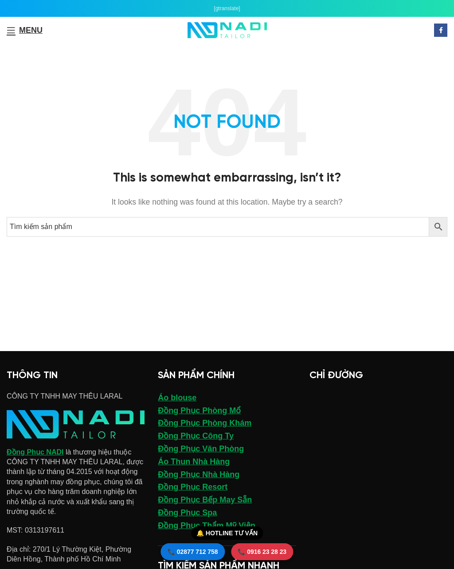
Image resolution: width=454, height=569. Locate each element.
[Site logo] (227, 29)
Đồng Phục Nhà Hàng (198, 474)
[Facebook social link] (440, 30)
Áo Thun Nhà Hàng (194, 461)
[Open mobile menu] (24, 30)
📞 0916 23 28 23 (262, 551)
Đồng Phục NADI (35, 452)
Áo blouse (177, 397)
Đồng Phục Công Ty (196, 435)
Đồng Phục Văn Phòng (201, 448)
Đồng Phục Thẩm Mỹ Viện (206, 525)
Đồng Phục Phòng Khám (204, 423)
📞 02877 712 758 (192, 551)
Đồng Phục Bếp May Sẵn (205, 499)
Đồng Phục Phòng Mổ (199, 410)
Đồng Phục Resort (192, 486)
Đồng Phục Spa (187, 512)
